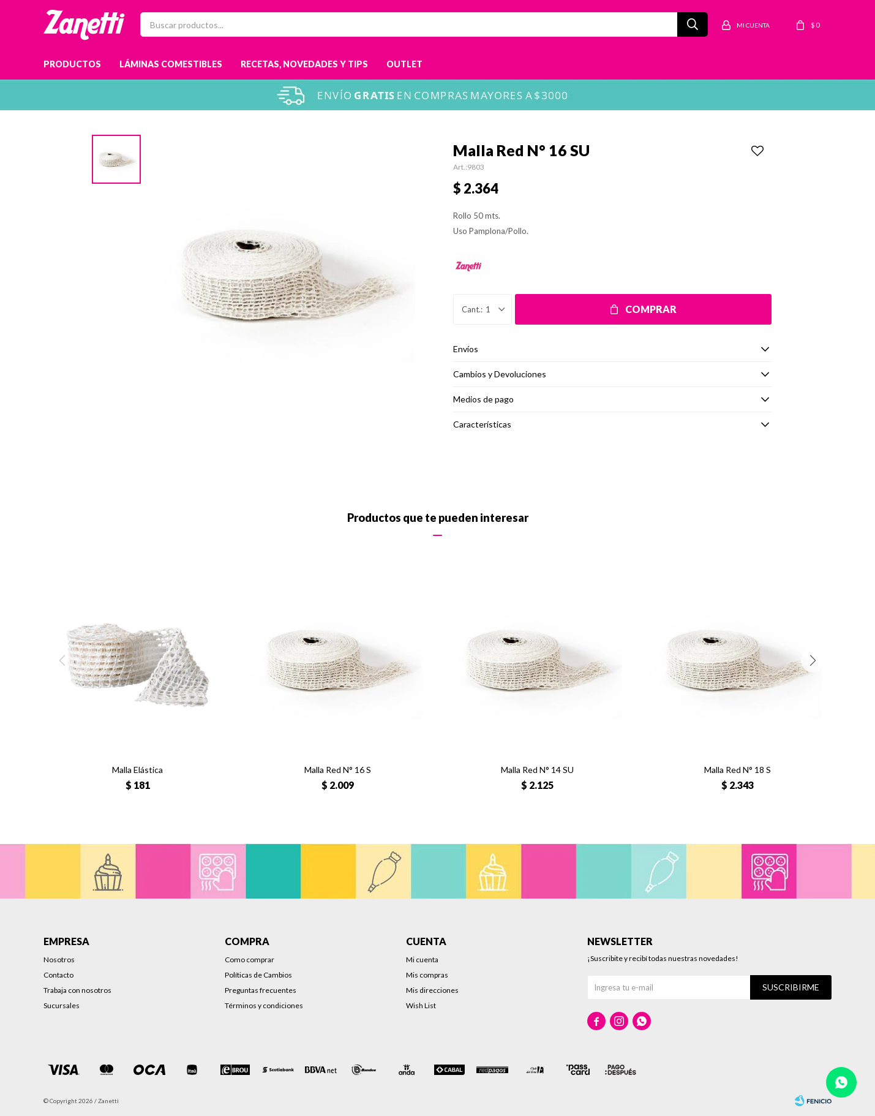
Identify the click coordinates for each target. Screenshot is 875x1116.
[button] (813, 660)
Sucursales (61, 1005)
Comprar (651, 309)
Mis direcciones (432, 990)
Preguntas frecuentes (260, 990)
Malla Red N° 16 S (337, 769)
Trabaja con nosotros (77, 990)
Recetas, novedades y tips (304, 64)
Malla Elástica (137, 769)
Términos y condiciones (264, 1005)
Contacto (58, 974)
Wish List (421, 1005)
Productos (72, 64)
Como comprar (249, 959)
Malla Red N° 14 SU (537, 769)
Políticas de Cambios (258, 974)
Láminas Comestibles (170, 64)
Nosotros (59, 959)
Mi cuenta (422, 959)
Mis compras (427, 974)
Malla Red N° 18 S (737, 769)
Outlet (404, 64)
